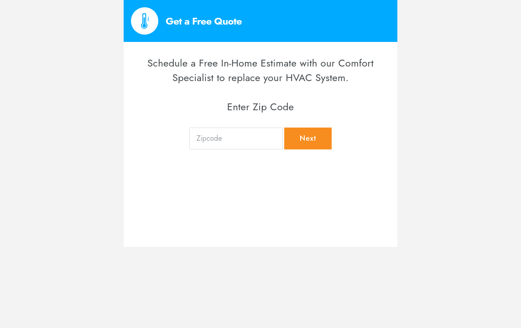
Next (308, 138)
